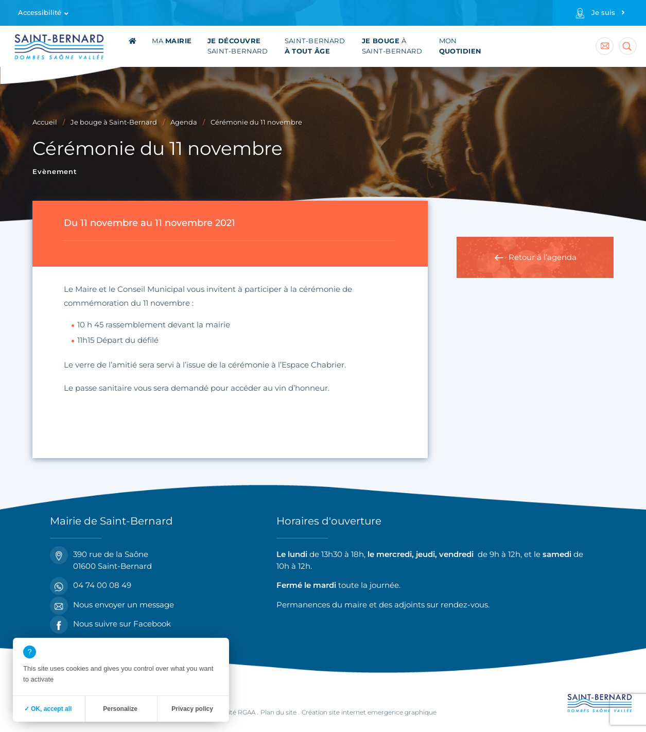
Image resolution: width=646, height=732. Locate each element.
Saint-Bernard (237, 46)
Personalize (120, 708)
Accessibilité (39, 12)
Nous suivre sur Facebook (110, 624)
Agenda (183, 122)
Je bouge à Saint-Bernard (114, 122)
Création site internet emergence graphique (369, 712)
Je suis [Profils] (603, 12)
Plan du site (278, 712)
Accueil (44, 122)
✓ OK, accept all (48, 708)
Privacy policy (192, 708)
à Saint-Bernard (392, 46)
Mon (460, 46)
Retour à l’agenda (543, 257)
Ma (171, 41)
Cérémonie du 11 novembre (256, 122)
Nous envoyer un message (112, 605)
